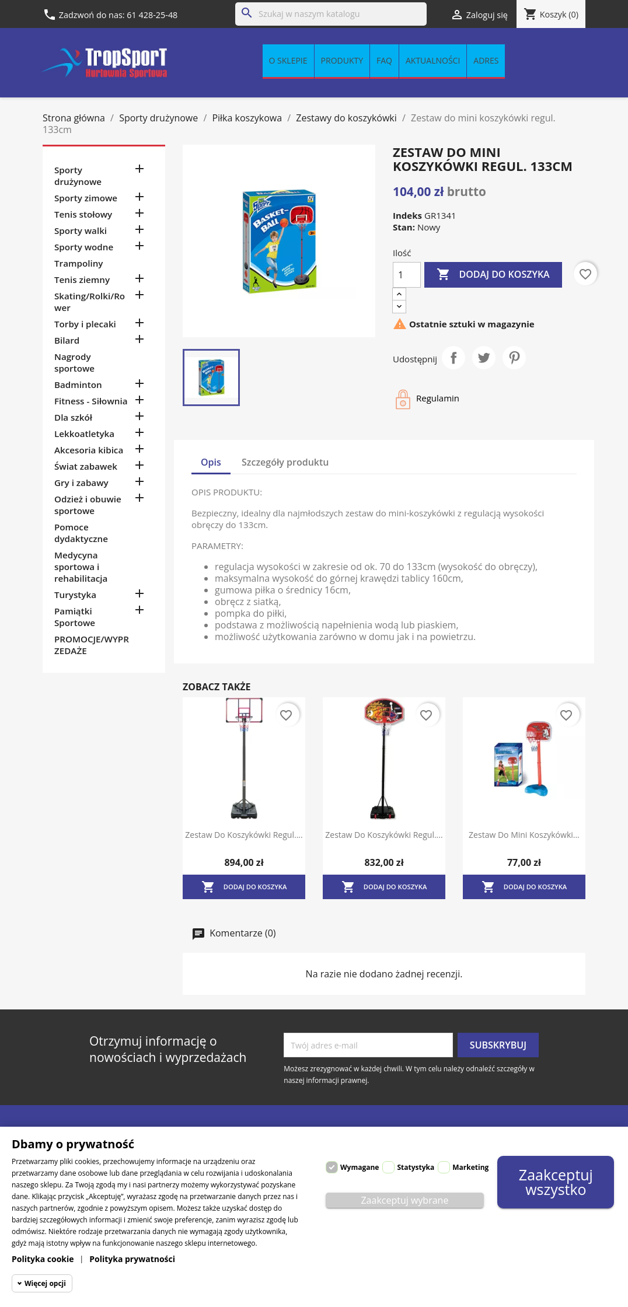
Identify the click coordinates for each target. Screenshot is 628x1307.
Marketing (470, 1167)
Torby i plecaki (85, 324)
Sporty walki (80, 230)
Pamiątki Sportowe (74, 616)
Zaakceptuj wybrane (404, 1200)
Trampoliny (78, 263)
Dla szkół (73, 417)
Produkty (342, 60)
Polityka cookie (43, 1258)
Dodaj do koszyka (493, 274)
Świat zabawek (85, 466)
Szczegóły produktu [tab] (285, 462)
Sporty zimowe (85, 198)
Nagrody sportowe (74, 362)
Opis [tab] (211, 462)
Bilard (66, 340)
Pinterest (514, 357)
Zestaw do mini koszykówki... (524, 834)
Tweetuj (484, 357)
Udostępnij (453, 357)
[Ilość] (407, 275)
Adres (485, 60)
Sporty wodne (83, 247)
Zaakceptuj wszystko (556, 1182)
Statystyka (415, 1167)
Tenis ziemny (82, 279)
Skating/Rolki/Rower (89, 301)
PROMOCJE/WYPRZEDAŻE (91, 644)
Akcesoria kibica (88, 450)
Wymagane (359, 1167)
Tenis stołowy (83, 214)
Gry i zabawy (81, 482)
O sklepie (288, 60)
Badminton (78, 384)
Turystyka (75, 594)
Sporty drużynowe (78, 175)
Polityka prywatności (132, 1258)
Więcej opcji (45, 1283)
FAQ (384, 60)
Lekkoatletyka (84, 433)
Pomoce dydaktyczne (81, 532)
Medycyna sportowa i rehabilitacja (80, 566)
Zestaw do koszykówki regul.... (243, 834)
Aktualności (433, 60)
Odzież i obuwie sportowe (87, 504)
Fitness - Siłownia (90, 401)
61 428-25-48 (152, 14)
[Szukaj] (331, 14)
